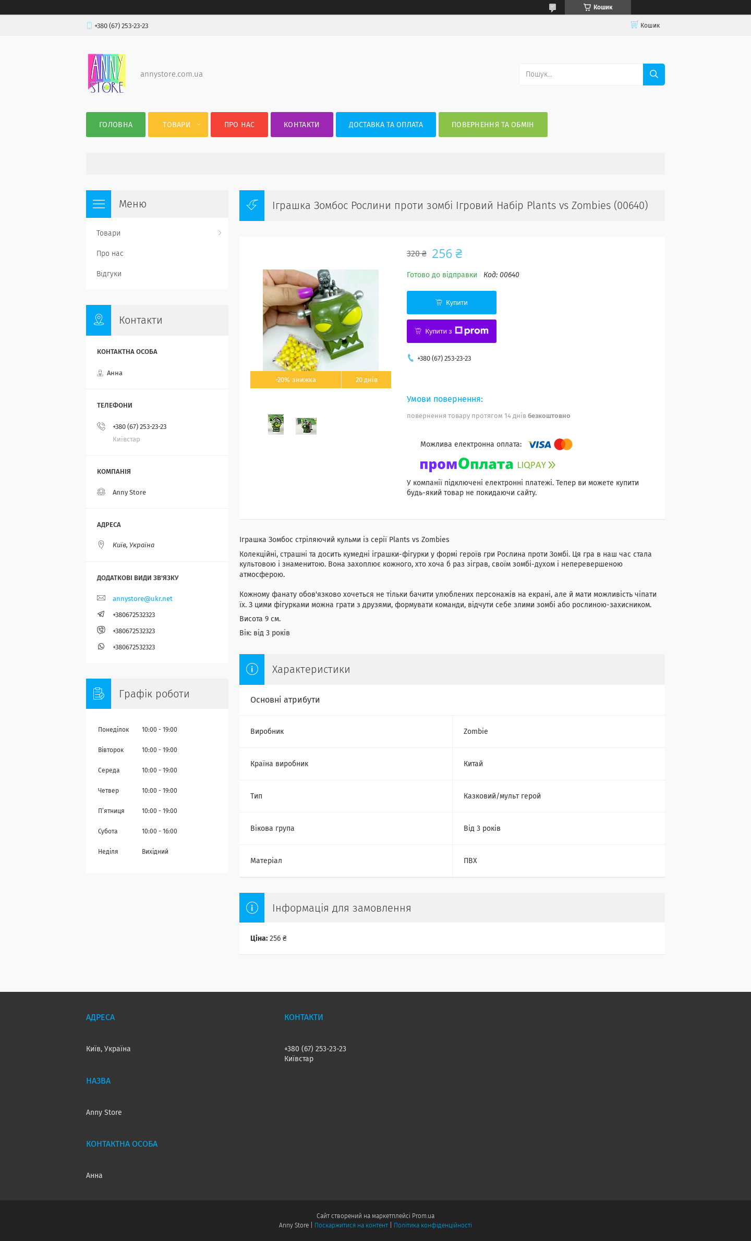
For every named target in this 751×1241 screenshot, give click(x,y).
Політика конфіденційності (433, 1225)
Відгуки (109, 273)
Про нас (239, 124)
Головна (115, 124)
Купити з (456, 331)
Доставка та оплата (386, 124)
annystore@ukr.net (143, 599)
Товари (177, 124)
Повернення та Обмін (493, 124)
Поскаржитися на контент (351, 1225)
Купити (457, 302)
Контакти (302, 124)
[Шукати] (654, 74)
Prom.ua (423, 1216)
